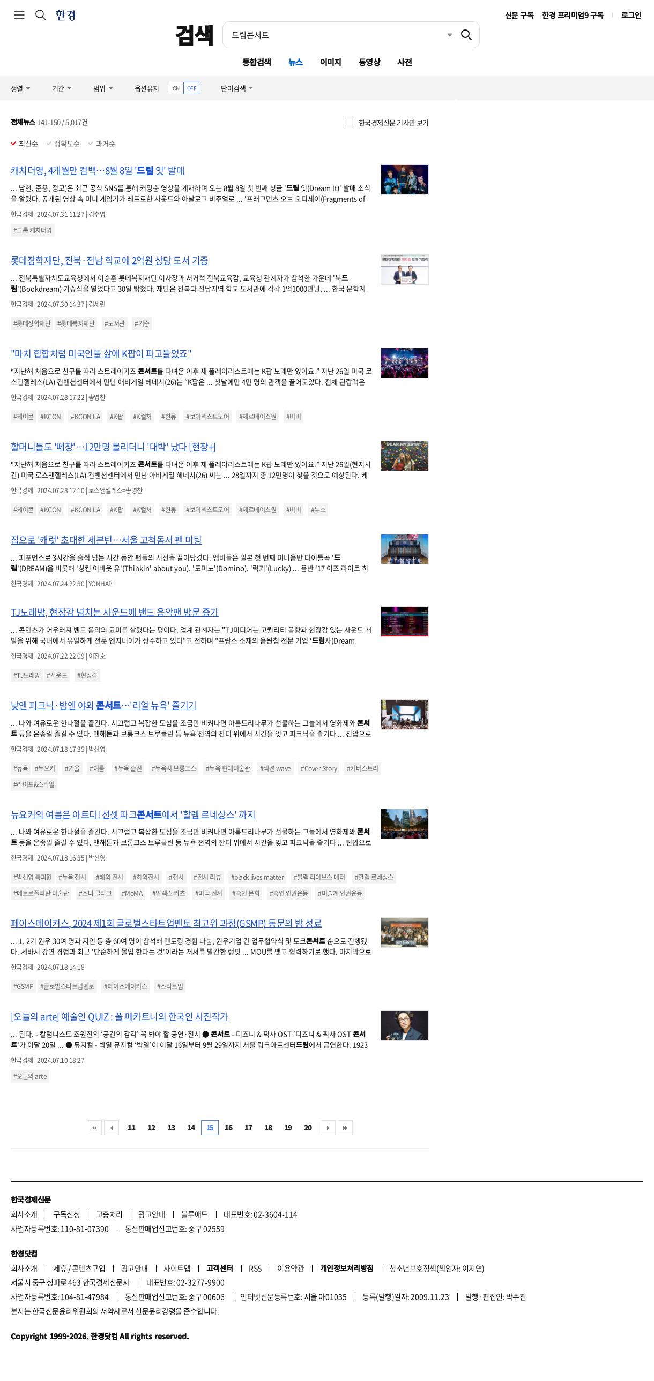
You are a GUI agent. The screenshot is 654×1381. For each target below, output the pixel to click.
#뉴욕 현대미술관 (228, 768)
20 (308, 1127)
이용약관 (290, 1268)
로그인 (631, 15)
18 (268, 1127)
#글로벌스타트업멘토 (67, 986)
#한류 (168, 416)
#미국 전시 (208, 893)
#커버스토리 (362, 768)
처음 (94, 1127)
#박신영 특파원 (32, 877)
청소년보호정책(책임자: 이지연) (436, 1268)
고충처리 (109, 1214)
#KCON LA (85, 416)
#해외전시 (146, 877)
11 (132, 1127)
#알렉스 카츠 (168, 893)
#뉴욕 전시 (72, 877)
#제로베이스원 (257, 416)
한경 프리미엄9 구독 (572, 15)
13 (171, 1127)
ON (176, 88)
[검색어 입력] (338, 35)
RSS (255, 1268)
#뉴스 (318, 510)
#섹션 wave (275, 768)
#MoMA (132, 893)
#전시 (176, 877)
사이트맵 (177, 1268)
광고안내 (151, 1214)
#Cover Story (319, 768)
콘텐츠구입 (88, 1268)
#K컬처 (142, 416)
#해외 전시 (109, 877)
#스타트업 (170, 986)
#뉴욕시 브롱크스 (174, 768)
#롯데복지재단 (75, 323)
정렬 (17, 88)
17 (248, 1127)
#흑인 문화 (245, 893)
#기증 (142, 323)
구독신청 (66, 1214)
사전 (404, 61)
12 (151, 1127)
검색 (194, 35)
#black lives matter (257, 877)
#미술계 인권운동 (340, 893)
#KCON (50, 416)
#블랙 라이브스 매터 (319, 877)
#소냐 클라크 (95, 893)
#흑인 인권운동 (289, 893)
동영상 (369, 61)
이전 (111, 1127)
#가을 (72, 768)
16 (229, 1127)
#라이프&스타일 (34, 784)
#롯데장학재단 (31, 323)
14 (191, 1127)
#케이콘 (23, 416)
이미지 (330, 61)
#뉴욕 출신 (128, 768)
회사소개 (24, 1214)
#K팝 (116, 416)
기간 (58, 88)
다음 (328, 1127)
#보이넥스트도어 (207, 416)
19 (288, 1127)
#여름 (97, 768)
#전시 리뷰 (207, 877)
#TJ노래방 (26, 675)
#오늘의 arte (30, 1076)
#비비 (293, 416)
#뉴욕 (20, 768)
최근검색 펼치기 (441, 35)
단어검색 (233, 88)
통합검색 (256, 61)
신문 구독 (519, 15)
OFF (191, 88)
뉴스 (295, 61)
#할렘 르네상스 (374, 877)
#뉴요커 (45, 768)
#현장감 (87, 675)
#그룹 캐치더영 (32, 230)
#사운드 (57, 675)
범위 (99, 88)
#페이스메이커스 (125, 986)
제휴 (59, 1268)
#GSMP (23, 986)
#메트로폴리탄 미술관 (41, 893)
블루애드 (194, 1214)
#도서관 (115, 323)
